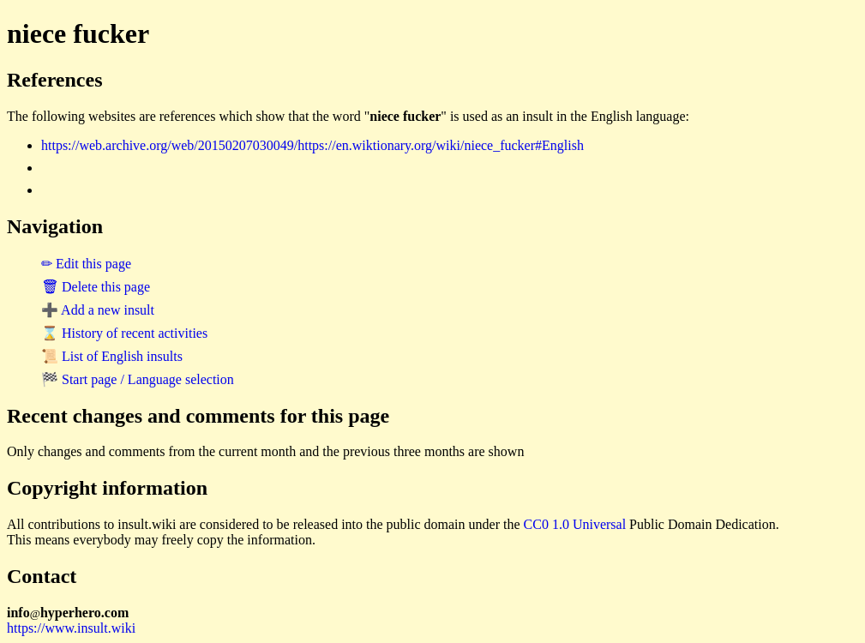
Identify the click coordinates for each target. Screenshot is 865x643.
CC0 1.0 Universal (575, 524)
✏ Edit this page (86, 263)
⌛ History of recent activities (124, 333)
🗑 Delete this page (95, 286)
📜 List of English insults (112, 356)
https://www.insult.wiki (71, 628)
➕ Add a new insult (97, 310)
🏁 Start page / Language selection (137, 379)
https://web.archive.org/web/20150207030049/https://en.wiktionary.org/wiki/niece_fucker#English (312, 145)
